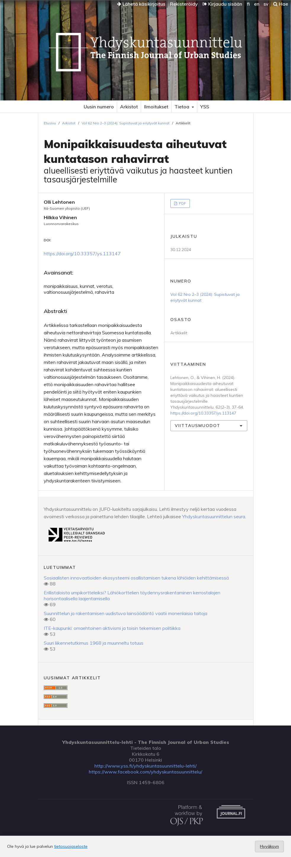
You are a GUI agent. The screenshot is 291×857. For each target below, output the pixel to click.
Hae (280, 4)
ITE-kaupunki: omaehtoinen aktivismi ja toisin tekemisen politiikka (112, 628)
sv (266, 4)
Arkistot (129, 107)
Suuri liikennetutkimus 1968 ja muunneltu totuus (93, 643)
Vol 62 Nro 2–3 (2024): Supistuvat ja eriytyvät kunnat (125, 123)
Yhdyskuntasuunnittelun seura (213, 516)
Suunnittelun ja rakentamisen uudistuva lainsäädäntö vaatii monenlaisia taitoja (125, 613)
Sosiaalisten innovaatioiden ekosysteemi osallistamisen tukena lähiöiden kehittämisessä (136, 578)
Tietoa (182, 107)
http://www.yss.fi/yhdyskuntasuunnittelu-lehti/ (145, 766)
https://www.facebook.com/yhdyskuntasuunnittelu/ (145, 772)
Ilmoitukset (156, 107)
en (256, 4)
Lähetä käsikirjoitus (141, 4)
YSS (204, 107)
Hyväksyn (269, 846)
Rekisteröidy (184, 4)
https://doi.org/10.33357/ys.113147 (82, 253)
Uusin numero (99, 107)
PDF (182, 203)
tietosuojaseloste (71, 846)
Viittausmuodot (197, 425)
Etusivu (50, 123)
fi (248, 4)
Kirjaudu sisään (222, 4)
